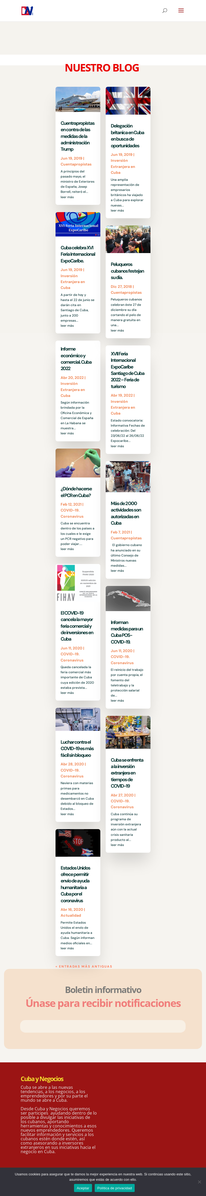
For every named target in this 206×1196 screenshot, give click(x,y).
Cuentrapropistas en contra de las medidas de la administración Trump (77, 136)
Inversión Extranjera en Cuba (73, 281)
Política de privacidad (114, 1188)
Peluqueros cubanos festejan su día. (127, 271)
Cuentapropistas (76, 164)
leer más (67, 197)
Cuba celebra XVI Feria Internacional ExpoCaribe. (78, 254)
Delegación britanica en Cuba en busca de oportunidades (127, 136)
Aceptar (83, 1188)
